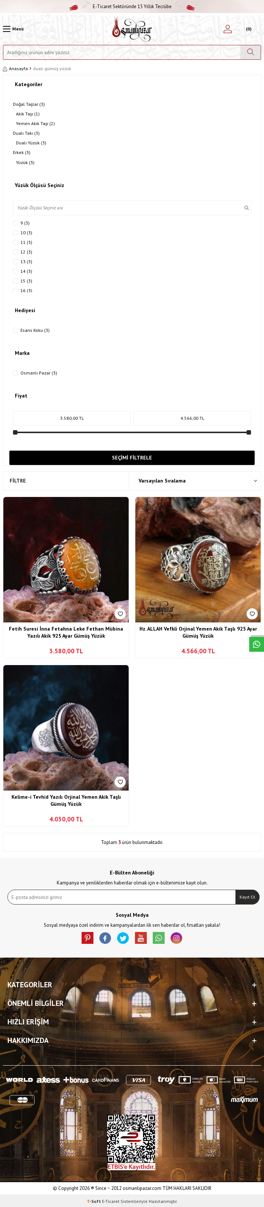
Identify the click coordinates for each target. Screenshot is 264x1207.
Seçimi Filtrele (132, 457)
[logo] (132, 29)
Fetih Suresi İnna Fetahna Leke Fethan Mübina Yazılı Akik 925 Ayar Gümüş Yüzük (66, 632)
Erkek (21, 153)
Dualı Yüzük (31, 143)
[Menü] (13, 28)
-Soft (94, 1201)
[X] (123, 938)
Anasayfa (15, 68)
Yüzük (25, 163)
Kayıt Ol (247, 897)
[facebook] (105, 938)
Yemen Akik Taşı (35, 124)
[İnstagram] (176, 938)
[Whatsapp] (159, 938)
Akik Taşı (28, 114)
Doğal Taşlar (29, 104)
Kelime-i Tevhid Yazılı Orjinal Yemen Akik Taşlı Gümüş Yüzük (66, 801)
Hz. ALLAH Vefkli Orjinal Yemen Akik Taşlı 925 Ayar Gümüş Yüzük (198, 632)
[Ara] (250, 52)
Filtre (18, 480)
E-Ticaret (110, 1201)
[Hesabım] (228, 29)
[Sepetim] (248, 29)
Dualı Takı (26, 133)
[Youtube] (141, 938)
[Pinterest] (87, 938)
